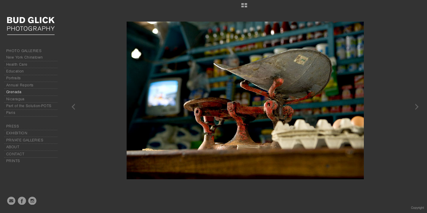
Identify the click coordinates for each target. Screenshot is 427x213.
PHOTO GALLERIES (24, 51)
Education (15, 71)
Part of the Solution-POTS (29, 106)
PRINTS (13, 161)
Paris (10, 113)
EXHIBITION (16, 133)
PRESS (12, 126)
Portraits (13, 78)
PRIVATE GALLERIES (24, 140)
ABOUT (12, 147)
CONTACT (15, 154)
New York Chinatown (24, 57)
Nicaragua (15, 99)
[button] (244, 7)
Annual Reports (20, 85)
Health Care (17, 64)
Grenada (13, 92)
